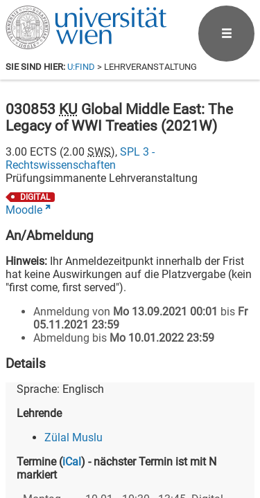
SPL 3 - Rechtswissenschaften (80, 158)
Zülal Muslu (73, 437)
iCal (71, 461)
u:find (81, 67)
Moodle (24, 209)
